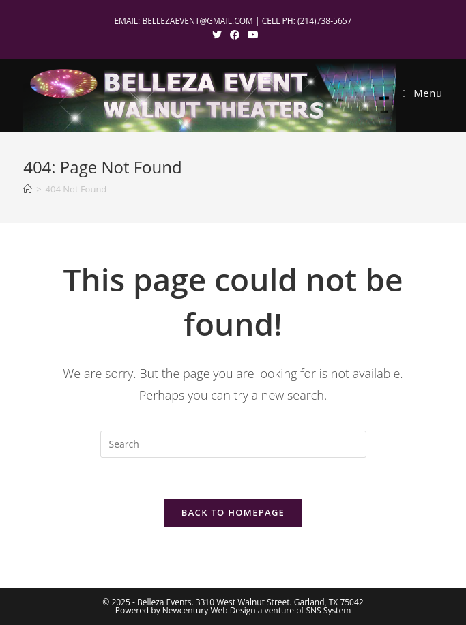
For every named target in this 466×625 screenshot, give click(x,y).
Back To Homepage (233, 512)
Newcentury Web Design (209, 610)
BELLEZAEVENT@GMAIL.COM (197, 21)
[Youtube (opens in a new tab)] (251, 35)
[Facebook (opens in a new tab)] (235, 35)
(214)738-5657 (324, 21)
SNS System (328, 610)
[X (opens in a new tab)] (217, 35)
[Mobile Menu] (423, 93)
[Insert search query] (233, 444)
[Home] (27, 189)
